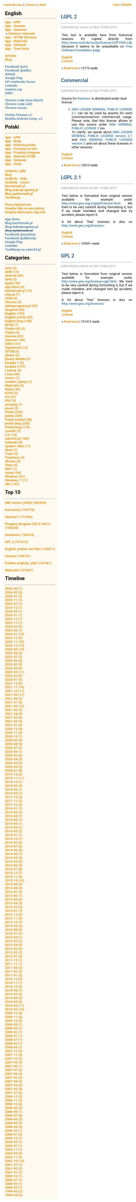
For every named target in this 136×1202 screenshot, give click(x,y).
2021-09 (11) (14, 695)
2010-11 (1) (13, 983)
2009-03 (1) (13, 1028)
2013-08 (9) (13, 888)
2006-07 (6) (13, 1115)
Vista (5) (11, 465)
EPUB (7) (11, 325)
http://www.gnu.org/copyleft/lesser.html (91, 203)
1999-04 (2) (13, 1195)
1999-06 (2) (13, 1191)
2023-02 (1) (13, 630)
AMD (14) (12, 272)
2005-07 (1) (13, 1146)
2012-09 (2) (13, 926)
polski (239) (14, 416)
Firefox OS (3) (15, 329)
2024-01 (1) (13, 615)
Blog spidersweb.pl (19, 194)
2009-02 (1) (13, 1032)
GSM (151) (13, 344)
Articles (10, 56)
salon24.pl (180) (17, 438)
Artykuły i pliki (15, 171)
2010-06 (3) (13, 998)
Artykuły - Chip (16, 178)
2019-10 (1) (13, 782)
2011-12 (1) (13, 960)
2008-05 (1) (13, 1043)
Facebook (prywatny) (20, 234)
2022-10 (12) (14, 645)
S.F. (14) (11, 435)
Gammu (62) (14, 336)
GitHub (10, 74)
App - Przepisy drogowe (22, 152)
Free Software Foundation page (97, 48)
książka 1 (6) (14, 363)
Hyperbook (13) (16, 347)
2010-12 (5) (13, 979)
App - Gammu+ (16, 30)
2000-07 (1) (13, 1180)
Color (116, 5)
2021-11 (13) (14, 687)
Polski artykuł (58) (18, 419)
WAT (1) (11, 469)
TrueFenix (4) (14, 457)
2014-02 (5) (13, 865)
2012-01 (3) (13, 956)
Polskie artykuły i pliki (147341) (28, 563)
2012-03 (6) (13, 949)
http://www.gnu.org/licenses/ (83, 225)
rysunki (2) (13, 431)
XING (9, 93)
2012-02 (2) (13, 952)
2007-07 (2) (13, 1070)
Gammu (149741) (18, 556)
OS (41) (10, 397)
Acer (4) (11, 268)
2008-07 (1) (13, 1040)
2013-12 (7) (13, 873)
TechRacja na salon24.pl (23, 249)
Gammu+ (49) (15, 340)
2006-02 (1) (13, 1131)
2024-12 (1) (13, 607)
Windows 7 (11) (16, 480)
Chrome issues (16, 108)
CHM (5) (11, 298)
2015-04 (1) (13, 827)
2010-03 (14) (14, 1009)
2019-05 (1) (13, 793)
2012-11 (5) (13, 918)
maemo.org (13, 89)
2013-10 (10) (14, 880)
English (67, 57)
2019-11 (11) (14, 778)
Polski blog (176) (17, 427)
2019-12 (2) (13, 774)
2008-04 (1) (13, 1047)
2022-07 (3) (13, 657)
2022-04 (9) (13, 668)
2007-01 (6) (13, 1093)
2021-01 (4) (13, 725)
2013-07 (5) (13, 892)
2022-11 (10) (14, 642)
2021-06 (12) (14, 706)
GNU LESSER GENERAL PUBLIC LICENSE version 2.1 (102, 134)
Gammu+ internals (21, 33)
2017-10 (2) (13, 805)
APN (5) (11, 279)
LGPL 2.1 (71, 177)
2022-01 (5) (13, 679)
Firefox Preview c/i (18, 115)
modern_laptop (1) (18, 382)
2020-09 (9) (13, 740)
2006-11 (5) (13, 1100)
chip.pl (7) (12, 294)
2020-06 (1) (13, 751)
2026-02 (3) (13, 592)
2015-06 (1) (13, 820)
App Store (12, 219)
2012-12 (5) (13, 914)
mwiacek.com (13, 5)
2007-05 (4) (13, 1077)
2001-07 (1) (13, 1165)
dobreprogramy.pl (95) (21, 306)
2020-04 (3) (13, 759)
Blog (8, 59)
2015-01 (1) (13, 835)
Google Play (14, 78)
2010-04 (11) (14, 1005)
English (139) (14, 313)
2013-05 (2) (13, 899)
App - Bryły (13, 141)
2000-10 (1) (13, 1176)
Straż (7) (11, 450)
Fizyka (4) (12, 332)
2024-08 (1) (13, 611)
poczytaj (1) (13, 404)
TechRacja (12, 197)
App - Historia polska (20, 145)
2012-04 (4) (13, 945)
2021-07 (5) (13, 702)
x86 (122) (12, 484)
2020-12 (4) (13, 729)
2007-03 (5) (13, 1085)
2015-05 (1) (13, 824)
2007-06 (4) (13, 1074)
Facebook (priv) (16, 66)
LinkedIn (11, 85)
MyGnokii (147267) (19, 570)
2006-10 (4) (13, 1104)
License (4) (13, 370)
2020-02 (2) (13, 767)
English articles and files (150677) (30, 549)
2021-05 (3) (13, 710)
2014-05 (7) (13, 854)
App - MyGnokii (16, 41)
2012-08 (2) (13, 930)
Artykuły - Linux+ (17, 182)
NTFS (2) (11, 393)
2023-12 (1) (13, 619)
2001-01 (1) (13, 1172)
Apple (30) (12, 283)
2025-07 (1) (13, 604)
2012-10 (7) (13, 922)
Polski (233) (14, 412)
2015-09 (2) (13, 812)
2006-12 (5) (13, 1096)
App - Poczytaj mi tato (21, 149)
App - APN (12, 22)
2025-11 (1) (13, 600)
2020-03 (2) (13, 763)
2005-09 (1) (13, 1142)
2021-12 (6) (13, 683)
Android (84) (14, 275)
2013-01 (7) (13, 911)
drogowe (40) (15, 310)
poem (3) (11, 408)
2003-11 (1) (13, 1149)
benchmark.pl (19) (18, 291)
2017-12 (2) (13, 797)
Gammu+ (84, 98)
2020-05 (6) (13, 755)
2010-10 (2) (13, 986)
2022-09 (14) (14, 649)
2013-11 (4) (13, 877)
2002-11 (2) (13, 1157)
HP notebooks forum (20, 82)
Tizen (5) (11, 454)
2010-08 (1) (13, 990)
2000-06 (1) (13, 1184)
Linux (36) (12, 374)
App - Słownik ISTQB (20, 156)
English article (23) (19, 317)
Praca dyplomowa (18, 204)
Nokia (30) (12, 389)
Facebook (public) (18, 70)
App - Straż (13, 164)
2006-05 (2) (13, 1123)
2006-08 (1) (13, 1112)
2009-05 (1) (13, 1024)
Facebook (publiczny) (20, 238)
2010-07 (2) (13, 994)
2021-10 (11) (14, 691)
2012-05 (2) (13, 941)
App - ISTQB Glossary (21, 37)
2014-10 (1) (13, 839)
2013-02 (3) (13, 907)
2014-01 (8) (13, 869)
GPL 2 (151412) (16, 542)
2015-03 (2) (13, 831)
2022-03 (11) (14, 672)
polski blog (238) (17, 423)
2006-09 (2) (13, 1108)
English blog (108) (18, 321)
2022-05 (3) (13, 664)
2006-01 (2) (13, 1134)
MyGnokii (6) (14, 385)
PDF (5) (10, 401)
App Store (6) (14, 287)
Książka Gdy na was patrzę (24, 208)
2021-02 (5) (13, 721)
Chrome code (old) (18, 104)
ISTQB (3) (12, 351)
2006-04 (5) (13, 1127)
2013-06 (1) (13, 896)
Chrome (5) (13, 302)
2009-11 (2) (13, 1017)
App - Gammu (15, 26)
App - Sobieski (15, 45)
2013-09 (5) (13, 884)
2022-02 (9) (13, 676)
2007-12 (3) (13, 1051)
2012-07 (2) (13, 933)
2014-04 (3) (13, 858)
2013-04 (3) (13, 903)
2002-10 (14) (14, 1161)
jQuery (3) (12, 355)
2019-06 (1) (13, 789)
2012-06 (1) (13, 937)
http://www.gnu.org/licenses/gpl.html (89, 281)
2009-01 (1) (13, 1036)
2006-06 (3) (13, 1119)
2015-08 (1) (13, 816)
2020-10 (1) (13, 736)
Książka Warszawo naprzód (25, 212)
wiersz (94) (13, 473)
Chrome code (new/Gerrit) (24, 100)
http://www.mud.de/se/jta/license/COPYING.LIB (97, 42)
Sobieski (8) (14, 442)
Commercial (74, 80)
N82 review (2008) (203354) (25, 503)
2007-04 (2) (13, 1081)
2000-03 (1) (13, 1187)
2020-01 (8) (13, 770)
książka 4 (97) (15, 366)
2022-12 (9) (13, 638)
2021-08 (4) (13, 698)
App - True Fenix (17, 49)
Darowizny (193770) (19, 510)
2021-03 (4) (13, 717)
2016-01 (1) (13, 808)
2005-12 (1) (13, 1138)
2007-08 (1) (13, 1066)
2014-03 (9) (13, 861)
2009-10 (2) (13, 1021)
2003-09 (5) (13, 1153)
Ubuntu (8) (13, 461)
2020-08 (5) (13, 744)
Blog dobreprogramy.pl (21, 190)
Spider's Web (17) (18, 446)
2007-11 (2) (13, 1055)
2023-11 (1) (13, 623)
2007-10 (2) (13, 1058)
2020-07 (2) (13, 748)
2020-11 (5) (13, 733)
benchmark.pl (15, 186)
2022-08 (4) (13, 653)
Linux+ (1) (12, 378)
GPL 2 (67, 256)
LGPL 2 (69, 17)
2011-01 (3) (13, 975)
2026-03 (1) (13, 589)
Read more (71, 68)
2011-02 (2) (13, 971)
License (30, 5)
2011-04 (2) (13, 968)
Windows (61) (15, 476)
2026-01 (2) (13, 596)
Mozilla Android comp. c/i (23, 119)
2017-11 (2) (13, 801)
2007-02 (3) (13, 1089)
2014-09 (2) (13, 842)
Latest (42, 5)
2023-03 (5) (13, 626)
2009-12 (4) (13, 1013)
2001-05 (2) (13, 1168)
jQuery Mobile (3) (17, 359)
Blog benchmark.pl (18, 223)
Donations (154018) (19, 535)
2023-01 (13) (14, 634)
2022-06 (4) (13, 661)
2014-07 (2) (13, 846)
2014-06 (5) (13, 850)
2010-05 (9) (13, 1002)
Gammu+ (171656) (19, 517)
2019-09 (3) (13, 786)
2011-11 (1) (13, 964)
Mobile (127, 5)
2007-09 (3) (13, 1062)
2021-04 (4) (13, 714)
